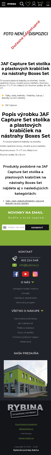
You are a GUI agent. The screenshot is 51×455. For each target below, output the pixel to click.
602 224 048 (29, 260)
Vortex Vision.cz (26, 438)
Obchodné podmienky (25, 318)
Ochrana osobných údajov (26, 337)
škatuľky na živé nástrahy (13, 98)
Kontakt (25, 293)
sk (48, 5)
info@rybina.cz (29, 265)
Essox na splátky (25, 332)
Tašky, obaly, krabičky (15, 95)
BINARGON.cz (26, 429)
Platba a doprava (25, 328)
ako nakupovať (25, 323)
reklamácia (25, 341)
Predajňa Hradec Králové (25, 288)
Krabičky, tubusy (34, 95)
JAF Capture (11, 105)
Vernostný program (25, 302)
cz (48, 2)
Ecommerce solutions (26, 424)
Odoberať (37, 227)
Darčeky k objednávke (25, 298)
